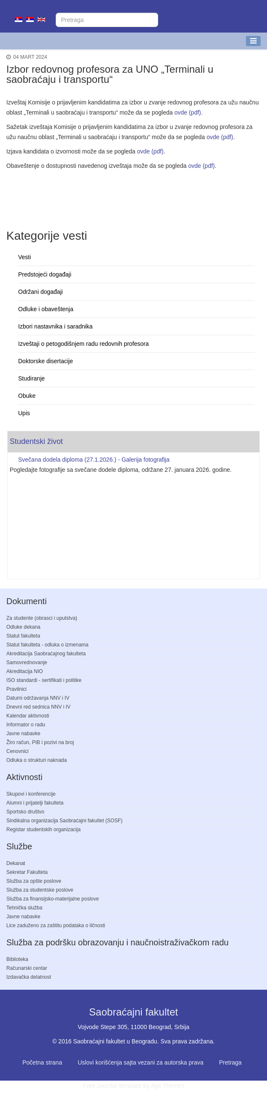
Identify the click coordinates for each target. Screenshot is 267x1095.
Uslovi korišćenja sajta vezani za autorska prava (140, 1062)
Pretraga (230, 1062)
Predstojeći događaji (44, 274)
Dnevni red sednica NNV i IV (38, 707)
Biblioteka (17, 959)
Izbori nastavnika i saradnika (55, 326)
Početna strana (42, 1062)
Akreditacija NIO (24, 671)
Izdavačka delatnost (28, 977)
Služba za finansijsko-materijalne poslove (52, 899)
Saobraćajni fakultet (133, 1012)
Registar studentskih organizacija (43, 829)
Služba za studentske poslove (39, 890)
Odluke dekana (23, 627)
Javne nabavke (23, 733)
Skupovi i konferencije (31, 794)
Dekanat (15, 863)
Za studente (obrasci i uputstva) (41, 618)
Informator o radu (25, 725)
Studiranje (31, 378)
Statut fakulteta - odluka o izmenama (47, 645)
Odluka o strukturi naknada (36, 760)
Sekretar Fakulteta (27, 872)
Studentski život (36, 441)
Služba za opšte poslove (33, 881)
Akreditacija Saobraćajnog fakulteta (46, 654)
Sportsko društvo (25, 812)
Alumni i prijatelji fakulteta (34, 803)
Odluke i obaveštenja (45, 309)
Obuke (26, 395)
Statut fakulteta (23, 636)
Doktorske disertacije (45, 361)
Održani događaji (40, 291)
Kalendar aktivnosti (27, 716)
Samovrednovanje (26, 662)
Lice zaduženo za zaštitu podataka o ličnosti (55, 925)
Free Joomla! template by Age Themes (133, 1085)
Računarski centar (26, 968)
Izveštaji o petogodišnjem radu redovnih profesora (83, 343)
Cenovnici (17, 751)
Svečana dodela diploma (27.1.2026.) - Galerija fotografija (94, 459)
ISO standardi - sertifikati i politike (43, 680)
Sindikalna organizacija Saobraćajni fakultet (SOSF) (64, 821)
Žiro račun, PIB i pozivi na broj (40, 742)
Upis (24, 413)
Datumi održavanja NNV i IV (37, 698)
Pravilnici (16, 689)
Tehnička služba (24, 908)
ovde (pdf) (187, 112)
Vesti (24, 257)
